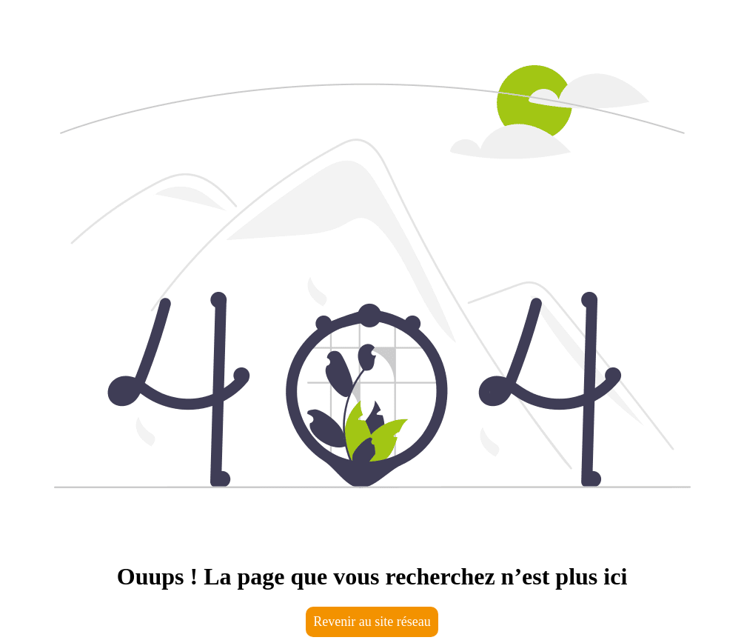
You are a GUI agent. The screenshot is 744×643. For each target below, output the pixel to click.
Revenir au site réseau (371, 621)
